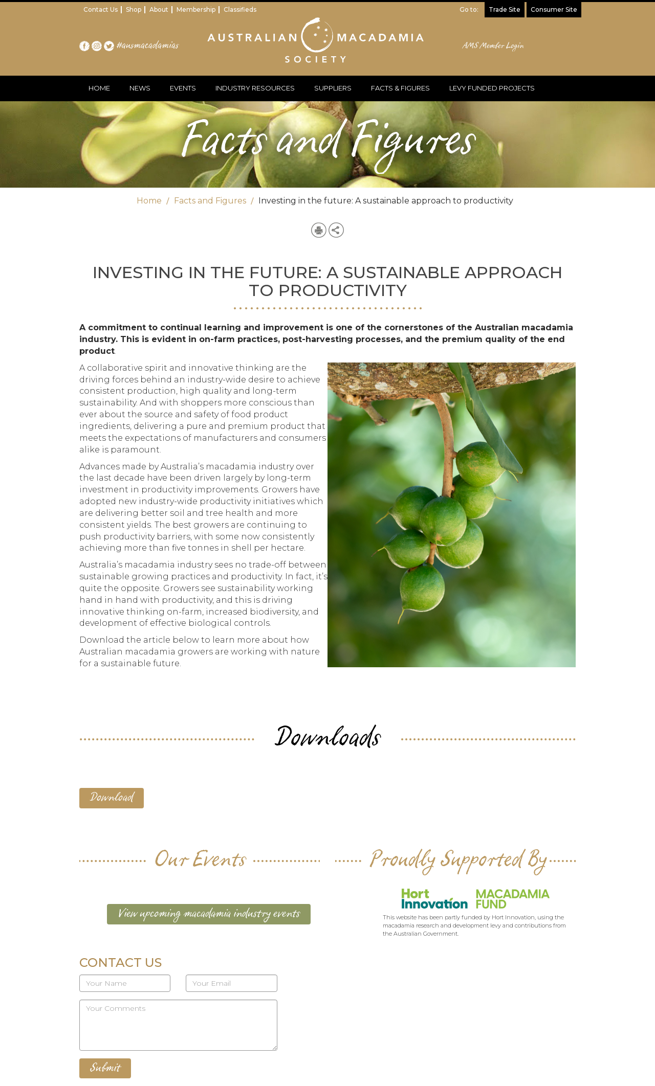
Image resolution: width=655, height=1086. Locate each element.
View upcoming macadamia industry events (209, 913)
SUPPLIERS (333, 88)
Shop (133, 9)
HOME (99, 88)
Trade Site (504, 9)
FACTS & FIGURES (400, 88)
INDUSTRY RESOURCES (255, 88)
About (158, 9)
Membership (196, 9)
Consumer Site (554, 9)
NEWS (139, 88)
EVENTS (183, 88)
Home (149, 201)
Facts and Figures (210, 201)
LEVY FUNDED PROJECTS (492, 88)
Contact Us (100, 9)
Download (111, 797)
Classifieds (240, 9)
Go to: (469, 9)
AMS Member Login (493, 46)
